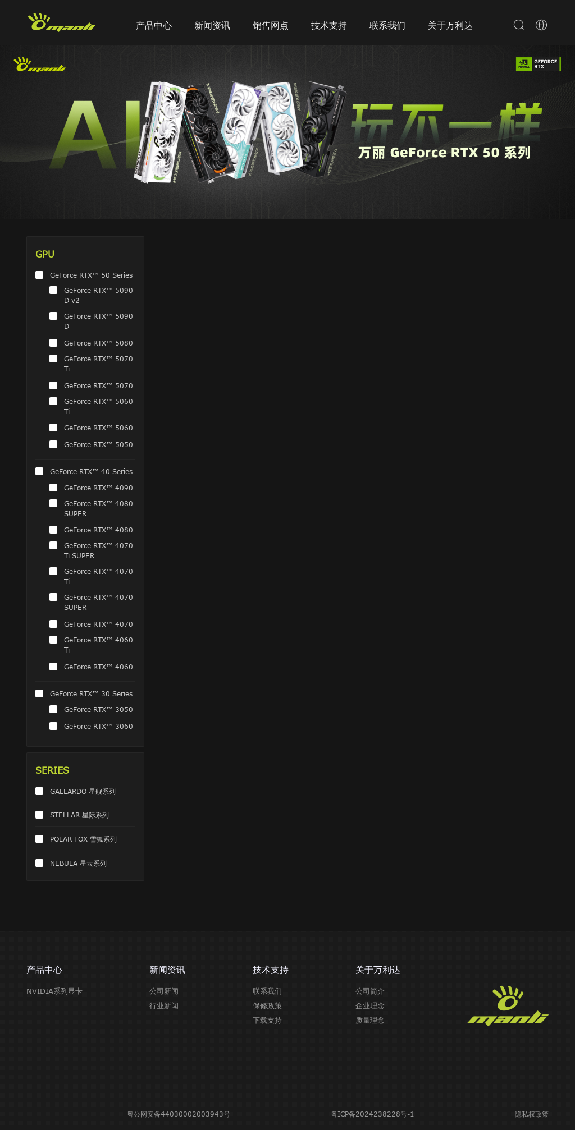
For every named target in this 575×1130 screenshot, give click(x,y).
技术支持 (329, 25)
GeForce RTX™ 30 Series (91, 693)
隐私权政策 (532, 1114)
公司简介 (370, 990)
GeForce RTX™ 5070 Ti (98, 364)
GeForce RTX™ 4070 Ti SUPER (98, 550)
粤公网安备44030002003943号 (178, 1114)
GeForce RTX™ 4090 (98, 487)
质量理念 (370, 1020)
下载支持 (267, 1020)
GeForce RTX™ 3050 (98, 709)
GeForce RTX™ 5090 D (98, 321)
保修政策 (267, 1005)
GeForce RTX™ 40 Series (91, 471)
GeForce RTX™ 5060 (98, 427)
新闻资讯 (212, 25)
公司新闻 (164, 990)
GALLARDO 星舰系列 (83, 791)
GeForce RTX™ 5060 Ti (98, 406)
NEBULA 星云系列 (78, 863)
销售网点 (271, 25)
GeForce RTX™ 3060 (98, 726)
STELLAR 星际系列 (79, 815)
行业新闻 (164, 1005)
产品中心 (154, 25)
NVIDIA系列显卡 (54, 990)
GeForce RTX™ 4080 (98, 530)
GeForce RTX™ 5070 (98, 385)
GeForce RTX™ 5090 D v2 (98, 295)
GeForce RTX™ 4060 (98, 666)
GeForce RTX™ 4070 (98, 624)
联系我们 (387, 25)
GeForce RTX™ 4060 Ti (98, 645)
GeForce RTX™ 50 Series (91, 275)
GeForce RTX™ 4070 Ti (98, 576)
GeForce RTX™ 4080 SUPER (98, 508)
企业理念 (370, 1005)
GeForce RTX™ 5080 (98, 343)
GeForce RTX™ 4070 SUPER (98, 602)
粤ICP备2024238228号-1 (372, 1114)
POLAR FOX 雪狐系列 (83, 839)
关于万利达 (450, 25)
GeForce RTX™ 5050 (98, 444)
